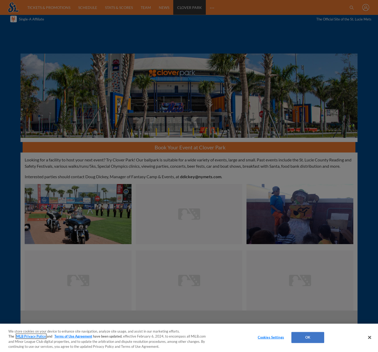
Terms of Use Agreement (73, 336)
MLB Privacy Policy (31, 336)
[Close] (369, 337)
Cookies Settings (271, 337)
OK (307, 337)
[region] (189, 338)
